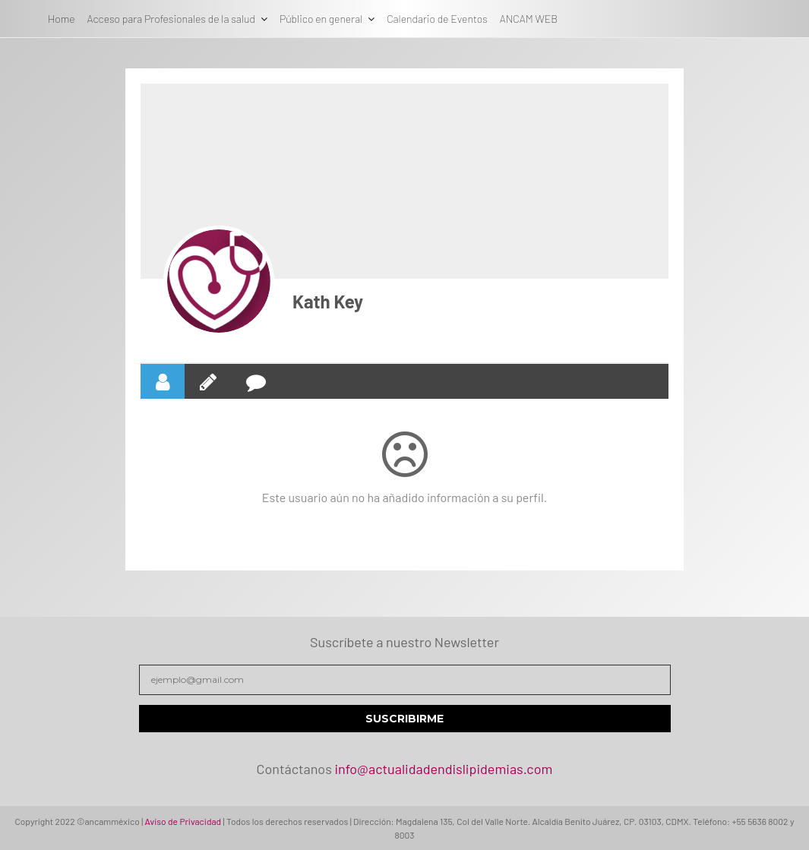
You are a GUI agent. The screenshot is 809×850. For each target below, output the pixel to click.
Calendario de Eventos (437, 18)
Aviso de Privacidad (183, 821)
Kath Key (327, 301)
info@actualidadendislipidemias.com (443, 768)
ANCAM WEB (529, 18)
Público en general (321, 18)
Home (61, 18)
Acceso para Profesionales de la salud (171, 18)
